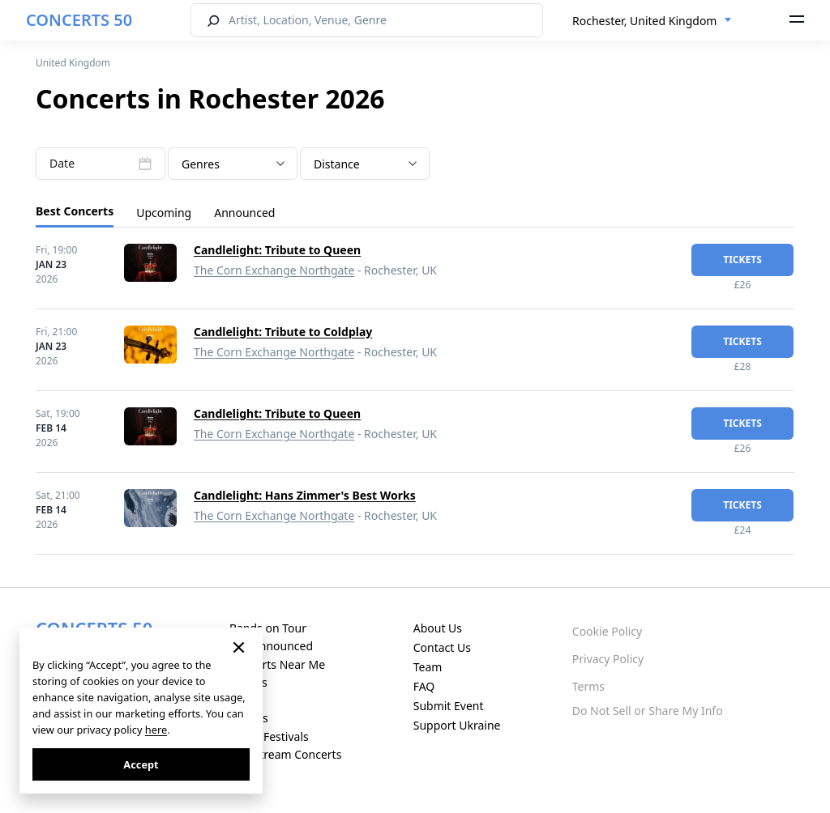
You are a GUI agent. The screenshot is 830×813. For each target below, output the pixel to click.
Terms (588, 686)
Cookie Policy (607, 631)
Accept (140, 764)
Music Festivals (269, 736)
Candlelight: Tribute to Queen (277, 250)
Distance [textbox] (337, 164)
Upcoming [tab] (163, 212)
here (156, 729)
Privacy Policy (608, 658)
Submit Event (448, 705)
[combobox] (652, 21)
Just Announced (271, 645)
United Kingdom (73, 63)
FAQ (424, 686)
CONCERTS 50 (79, 20)
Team (428, 667)
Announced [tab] (244, 212)
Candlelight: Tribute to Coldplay (283, 331)
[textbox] (233, 164)
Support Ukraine (457, 725)
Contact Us (442, 647)
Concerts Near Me (277, 664)
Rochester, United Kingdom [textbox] (644, 20)
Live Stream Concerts (285, 754)
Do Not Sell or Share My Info (647, 710)
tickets (742, 259)
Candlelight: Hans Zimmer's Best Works (305, 495)
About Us (437, 628)
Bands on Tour (267, 628)
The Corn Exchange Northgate (274, 270)
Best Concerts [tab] (74, 211)
